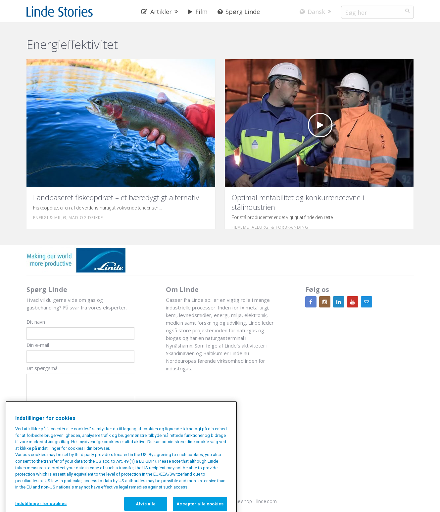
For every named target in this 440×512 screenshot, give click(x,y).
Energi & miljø (50, 217)
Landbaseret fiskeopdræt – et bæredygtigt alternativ (116, 197)
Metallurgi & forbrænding (275, 227)
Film (198, 12)
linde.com (266, 501)
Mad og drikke (86, 217)
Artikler (156, 12)
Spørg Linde (239, 12)
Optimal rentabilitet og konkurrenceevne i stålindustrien (297, 202)
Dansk (312, 12)
